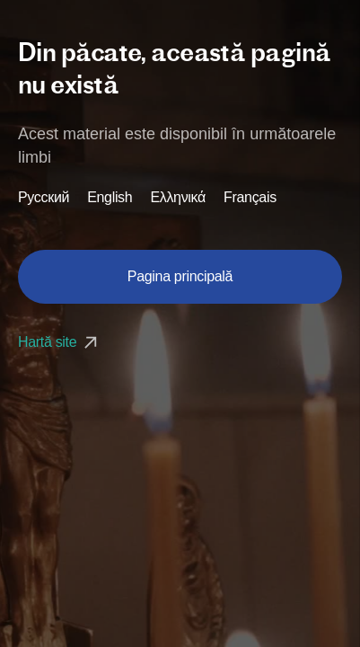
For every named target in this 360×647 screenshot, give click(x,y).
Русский (43, 198)
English (109, 198)
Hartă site (59, 342)
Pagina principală (180, 276)
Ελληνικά (178, 198)
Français (250, 198)
